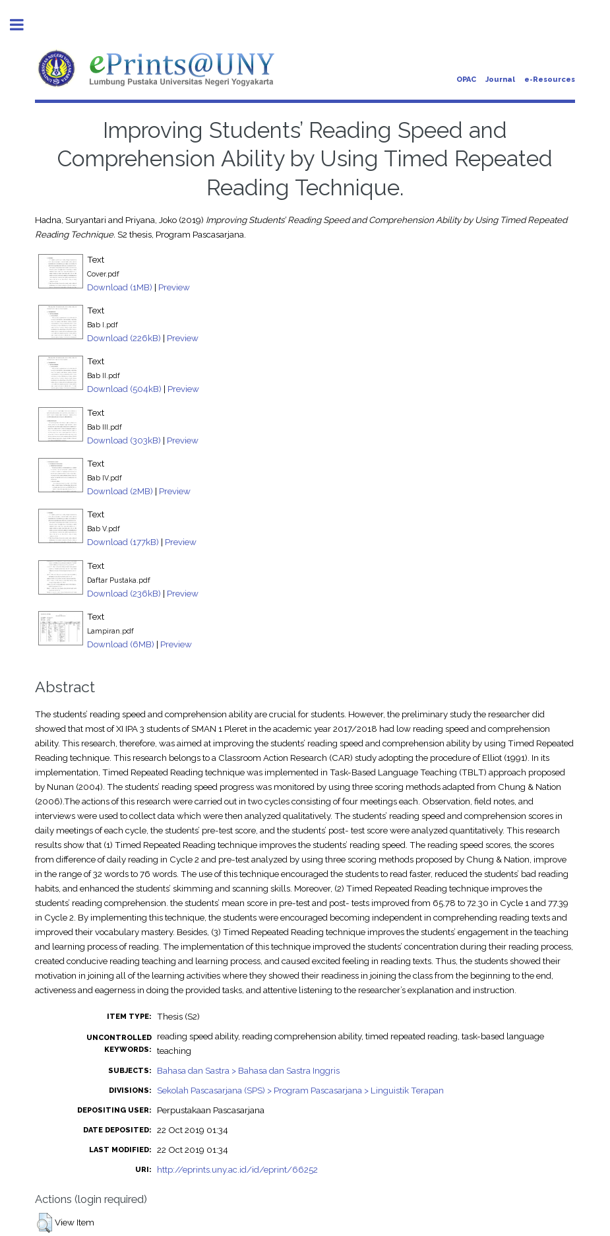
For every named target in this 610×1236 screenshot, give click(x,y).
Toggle (23, 24)
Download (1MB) (119, 287)
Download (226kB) (124, 338)
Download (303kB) (124, 440)
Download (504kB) (124, 388)
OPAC (466, 79)
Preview (174, 287)
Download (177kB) (123, 542)
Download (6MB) (120, 644)
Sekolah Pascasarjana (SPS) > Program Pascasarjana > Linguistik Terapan (300, 1090)
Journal (500, 79)
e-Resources (549, 79)
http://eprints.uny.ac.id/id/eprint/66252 (237, 1169)
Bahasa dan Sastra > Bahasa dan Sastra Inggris (248, 1070)
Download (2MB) (120, 491)
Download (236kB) (124, 593)
